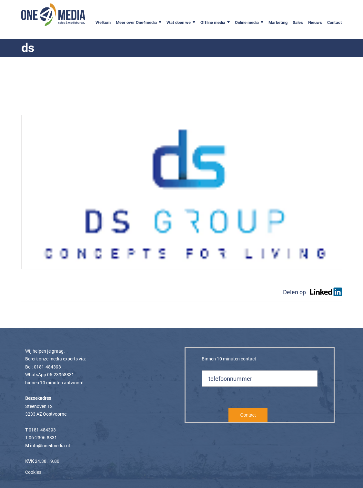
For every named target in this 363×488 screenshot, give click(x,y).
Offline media (212, 22)
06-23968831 (60, 374)
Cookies (33, 472)
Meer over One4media (136, 22)
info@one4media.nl (50, 445)
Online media (247, 22)
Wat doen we (178, 22)
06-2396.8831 (43, 437)
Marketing (277, 22)
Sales (298, 22)
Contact (334, 22)
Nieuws (315, 22)
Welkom (103, 22)
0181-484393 (47, 367)
